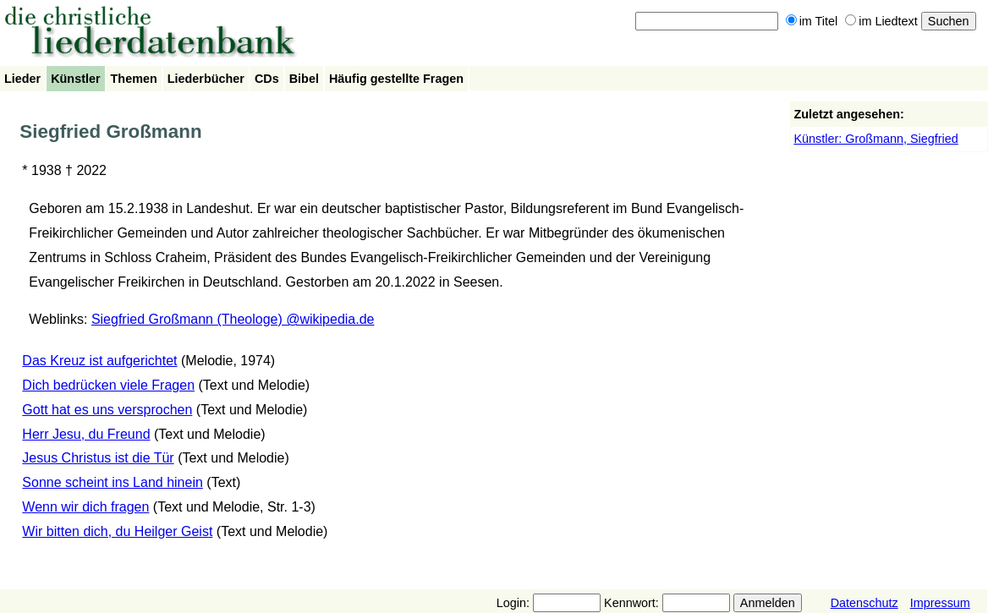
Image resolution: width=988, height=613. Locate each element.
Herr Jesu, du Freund (86, 434)
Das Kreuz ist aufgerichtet (99, 360)
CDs (267, 78)
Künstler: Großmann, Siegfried (875, 138)
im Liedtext (881, 21)
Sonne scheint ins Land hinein (112, 482)
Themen (134, 78)
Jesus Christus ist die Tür (97, 458)
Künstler (75, 78)
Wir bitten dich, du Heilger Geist (117, 531)
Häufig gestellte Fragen (396, 78)
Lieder (22, 78)
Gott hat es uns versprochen (107, 409)
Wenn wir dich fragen (85, 507)
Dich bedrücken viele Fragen (108, 385)
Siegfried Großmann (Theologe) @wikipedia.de (233, 319)
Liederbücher (205, 78)
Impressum (940, 603)
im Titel (812, 21)
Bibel (304, 78)
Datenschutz (864, 603)
